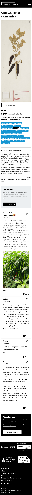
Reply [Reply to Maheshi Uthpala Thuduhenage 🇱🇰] (4, 290)
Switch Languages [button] (9, 105)
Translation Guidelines (8, 473)
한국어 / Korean (5, 143)
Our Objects (5, 469)
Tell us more (9, 204)
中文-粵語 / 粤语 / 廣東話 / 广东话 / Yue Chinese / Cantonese (15, 138)
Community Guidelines (9, 426)
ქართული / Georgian (7, 135)
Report (29, 177)
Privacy (3, 488)
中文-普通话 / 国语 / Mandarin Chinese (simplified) (13, 140)
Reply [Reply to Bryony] (4, 352)
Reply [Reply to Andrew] (4, 332)
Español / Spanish (18, 123)
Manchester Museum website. (11, 478)
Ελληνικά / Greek (24, 128)
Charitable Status (6, 492)
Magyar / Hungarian (6, 130)
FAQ (2, 476)
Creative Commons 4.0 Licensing (11, 490)
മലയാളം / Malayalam (7, 128)
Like (28, 151)
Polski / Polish (16, 130)
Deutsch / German (6, 125)
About (3, 471)
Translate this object (11, 432)
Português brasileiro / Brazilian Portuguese (12, 133)
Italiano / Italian (24, 130)
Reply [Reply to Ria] (4, 404)
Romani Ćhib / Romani (7, 123)
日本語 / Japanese (16, 125)
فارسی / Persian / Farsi (19, 135)
